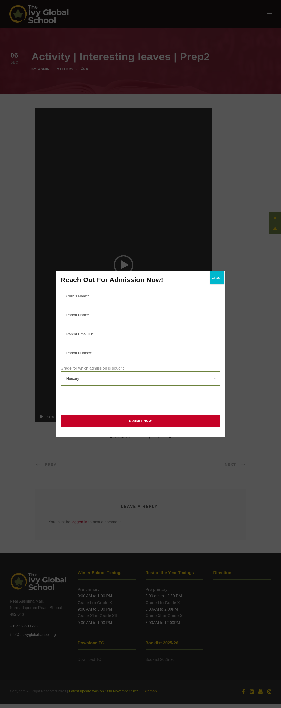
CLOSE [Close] (217, 277)
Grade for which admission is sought (92, 368)
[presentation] (96, 400)
